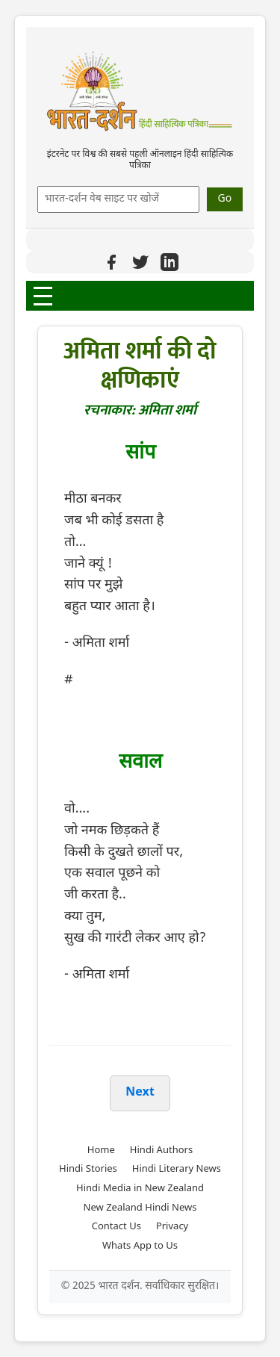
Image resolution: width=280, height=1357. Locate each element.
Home (101, 1150)
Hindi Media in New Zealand (140, 1188)
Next (139, 1093)
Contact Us (116, 1226)
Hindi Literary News (176, 1169)
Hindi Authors (161, 1150)
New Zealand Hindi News (140, 1208)
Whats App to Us (140, 1246)
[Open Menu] (43, 296)
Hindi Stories (88, 1169)
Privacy (172, 1226)
